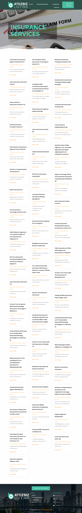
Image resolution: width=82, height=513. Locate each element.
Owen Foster (59, 87)
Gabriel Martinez (15, 130)
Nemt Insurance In (16, 190)
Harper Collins (59, 350)
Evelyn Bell (36, 371)
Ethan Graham (37, 434)
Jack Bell (13, 87)
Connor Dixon (37, 412)
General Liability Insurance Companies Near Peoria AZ (40, 407)
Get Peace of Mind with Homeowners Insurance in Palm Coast (18, 412)
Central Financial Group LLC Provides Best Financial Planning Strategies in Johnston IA (18, 335)
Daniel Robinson (38, 134)
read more (13, 75)
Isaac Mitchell (37, 202)
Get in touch (69, 5)
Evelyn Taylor (14, 314)
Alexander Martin (60, 255)
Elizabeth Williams (38, 67)
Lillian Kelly (36, 389)
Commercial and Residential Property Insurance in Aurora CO (63, 226)
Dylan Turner (59, 419)
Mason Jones (14, 192)
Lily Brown (58, 372)
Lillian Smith (36, 114)
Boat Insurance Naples (40, 387)
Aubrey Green (59, 184)
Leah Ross (13, 266)
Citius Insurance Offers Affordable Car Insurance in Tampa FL (63, 250)
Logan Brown (14, 107)
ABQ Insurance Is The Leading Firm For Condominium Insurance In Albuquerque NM (17, 362)
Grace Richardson (60, 397)
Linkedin (56, 505)
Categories (55, 4)
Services (56, 7)
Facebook (57, 495)
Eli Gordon (58, 109)
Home (31, 4)
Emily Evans (59, 130)
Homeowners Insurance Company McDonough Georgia (63, 82)
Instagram (57, 502)
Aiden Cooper (59, 157)
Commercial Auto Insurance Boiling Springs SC (38, 196)
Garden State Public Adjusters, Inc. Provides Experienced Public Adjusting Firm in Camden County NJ (63, 149)
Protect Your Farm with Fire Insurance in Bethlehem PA (63, 275)
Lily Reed (13, 174)
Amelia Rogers (37, 349)
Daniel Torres (37, 298)
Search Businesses (42, 4)
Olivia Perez (59, 64)
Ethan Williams (14, 392)
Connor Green (37, 226)
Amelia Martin (14, 417)
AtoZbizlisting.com (46, 509)
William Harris (14, 215)
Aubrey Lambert (15, 287)
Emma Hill (13, 444)
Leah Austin (14, 242)
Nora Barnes (14, 370)
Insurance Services (21, 87)
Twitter (56, 499)
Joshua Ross (37, 324)
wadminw (13, 343)
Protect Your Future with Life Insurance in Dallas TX (41, 344)
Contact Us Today (41, 488)
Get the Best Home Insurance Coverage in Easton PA (40, 62)
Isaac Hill (58, 329)
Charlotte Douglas (15, 464)
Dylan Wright (14, 64)
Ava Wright (36, 94)
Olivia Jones (37, 157)
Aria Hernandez (15, 152)
